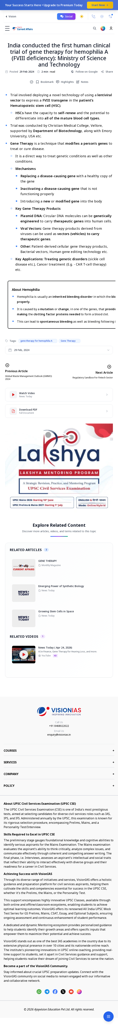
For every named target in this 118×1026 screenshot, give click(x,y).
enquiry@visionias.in (59, 734)
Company (59, 774)
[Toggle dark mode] (82, 16)
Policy (59, 785)
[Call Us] (93, 16)
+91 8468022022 (59, 726)
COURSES (59, 750)
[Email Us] (102, 17)
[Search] (94, 28)
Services (59, 762)
